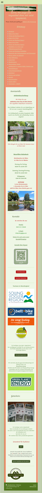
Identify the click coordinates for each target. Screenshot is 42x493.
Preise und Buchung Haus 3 (16, 40)
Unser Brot (12, 60)
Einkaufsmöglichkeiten (15, 71)
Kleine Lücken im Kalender (16, 55)
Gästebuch (12, 73)
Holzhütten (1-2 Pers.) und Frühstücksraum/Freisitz (16, 48)
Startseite (11, 31)
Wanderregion (13, 62)
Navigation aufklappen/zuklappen (21, 2)
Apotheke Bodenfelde (21, 278)
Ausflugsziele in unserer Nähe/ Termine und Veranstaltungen (21, 67)
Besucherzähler (13, 79)
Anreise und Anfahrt (14, 75)
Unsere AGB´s (12, 82)
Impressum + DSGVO (14, 84)
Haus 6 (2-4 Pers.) (14, 42)
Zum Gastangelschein (21, 355)
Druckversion (10, 485)
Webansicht (33, 486)
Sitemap (18, 485)
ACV (21, 446)
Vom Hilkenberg (13, 58)
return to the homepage (29, 22)
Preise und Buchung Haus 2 (16, 36)
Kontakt (11, 77)
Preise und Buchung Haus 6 (16, 44)
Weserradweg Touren (14, 64)
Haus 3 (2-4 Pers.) (14, 38)
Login (34, 485)
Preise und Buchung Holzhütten (17, 51)
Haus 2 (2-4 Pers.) (14, 34)
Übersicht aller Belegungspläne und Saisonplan (22, 53)
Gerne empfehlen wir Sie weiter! (21, 461)
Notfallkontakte (21, 272)
